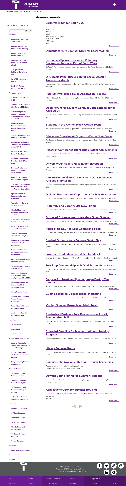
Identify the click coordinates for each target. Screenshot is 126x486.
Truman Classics (17, 334)
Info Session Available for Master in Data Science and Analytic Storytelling (20, 186)
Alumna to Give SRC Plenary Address (18, 54)
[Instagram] (121, 466)
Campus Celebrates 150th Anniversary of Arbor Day (19, 62)
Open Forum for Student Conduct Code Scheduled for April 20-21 (20, 144)
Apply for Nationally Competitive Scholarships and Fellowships (20, 345)
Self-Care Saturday (18, 413)
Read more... (114, 46)
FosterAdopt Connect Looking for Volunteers (19, 398)
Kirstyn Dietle (16, 325)
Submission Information (18, 455)
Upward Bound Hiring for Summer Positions (20, 307)
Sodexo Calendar (17, 441)
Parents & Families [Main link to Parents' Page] (53, 479)
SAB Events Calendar (19, 408)
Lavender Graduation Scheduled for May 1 (19, 234)
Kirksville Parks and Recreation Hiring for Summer (19, 389)
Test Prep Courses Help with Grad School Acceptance (20, 242)
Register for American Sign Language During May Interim (19, 252)
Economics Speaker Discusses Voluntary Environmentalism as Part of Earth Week (20, 115)
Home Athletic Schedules (20, 450)
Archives (12, 459)
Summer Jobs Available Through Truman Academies (20, 299)
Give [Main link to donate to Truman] (114, 483)
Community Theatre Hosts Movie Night (18, 381)
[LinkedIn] (106, 472)
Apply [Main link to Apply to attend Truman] (95, 483)
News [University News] (11, 479)
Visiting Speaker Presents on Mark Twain (20, 267)
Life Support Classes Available (18, 435)
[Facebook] (99, 466)
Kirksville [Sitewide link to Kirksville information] (75, 471)
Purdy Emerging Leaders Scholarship (20, 363)
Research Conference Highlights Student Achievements (19, 170)
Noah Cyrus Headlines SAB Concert (19, 40)
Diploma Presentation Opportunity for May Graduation (19, 196)
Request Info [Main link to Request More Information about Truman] (95, 479)
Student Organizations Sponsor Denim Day (19, 227)
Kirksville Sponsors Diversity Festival (18, 374)
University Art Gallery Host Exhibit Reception (19, 178)
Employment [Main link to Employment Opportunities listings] (72, 483)
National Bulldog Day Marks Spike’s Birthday (19, 47)
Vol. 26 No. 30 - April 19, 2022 (31, 12)
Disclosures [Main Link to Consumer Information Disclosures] (53, 483)
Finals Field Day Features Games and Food (20, 220)
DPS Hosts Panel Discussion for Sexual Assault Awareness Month (19, 127)
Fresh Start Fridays (18, 418)
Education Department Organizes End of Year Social (19, 161)
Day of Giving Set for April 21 (19, 80)
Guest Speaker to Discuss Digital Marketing (20, 260)
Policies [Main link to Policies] (72, 479)
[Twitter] (106, 466)
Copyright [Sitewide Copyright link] (59, 469)
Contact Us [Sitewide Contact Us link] (78, 467)
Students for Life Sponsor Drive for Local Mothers (20, 106)
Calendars (13, 404)
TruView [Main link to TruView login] (30, 483)
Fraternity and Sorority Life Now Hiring (19, 204)
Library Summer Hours (19, 292)
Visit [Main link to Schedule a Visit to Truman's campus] (114, 479)
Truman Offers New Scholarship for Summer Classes (20, 354)
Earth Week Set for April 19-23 (20, 99)
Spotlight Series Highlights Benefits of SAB (19, 72)
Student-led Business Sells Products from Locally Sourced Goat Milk (20, 275)
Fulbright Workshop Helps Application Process (20, 136)
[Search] (17, 30)
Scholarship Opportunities (19, 338)
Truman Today (12, 12)
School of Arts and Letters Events (18, 428)
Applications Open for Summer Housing (19, 314)
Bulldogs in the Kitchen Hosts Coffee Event (19, 153)
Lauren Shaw (15, 329)
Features (12, 35)
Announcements (15, 93)
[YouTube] (114, 466)
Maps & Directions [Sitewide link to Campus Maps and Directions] (66, 467)
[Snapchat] (113, 472)
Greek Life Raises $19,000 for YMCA (18, 87)
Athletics (12, 446)
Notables (12, 320)
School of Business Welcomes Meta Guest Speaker (19, 212)
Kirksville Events (15, 369)
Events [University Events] (30, 479)
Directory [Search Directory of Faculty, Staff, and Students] (11, 483)
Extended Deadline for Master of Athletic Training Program (19, 285)
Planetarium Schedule (19, 422)
